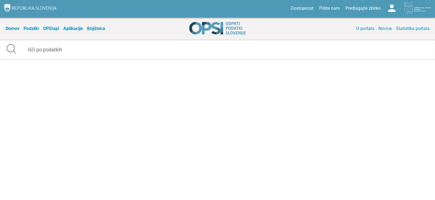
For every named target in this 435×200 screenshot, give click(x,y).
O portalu (365, 28)
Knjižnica (96, 28)
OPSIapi (51, 28)
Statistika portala (412, 28)
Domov (12, 28)
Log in (391, 8)
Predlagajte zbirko (363, 8)
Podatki (31, 28)
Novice (385, 28)
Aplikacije (73, 28)
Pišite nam (329, 8)
